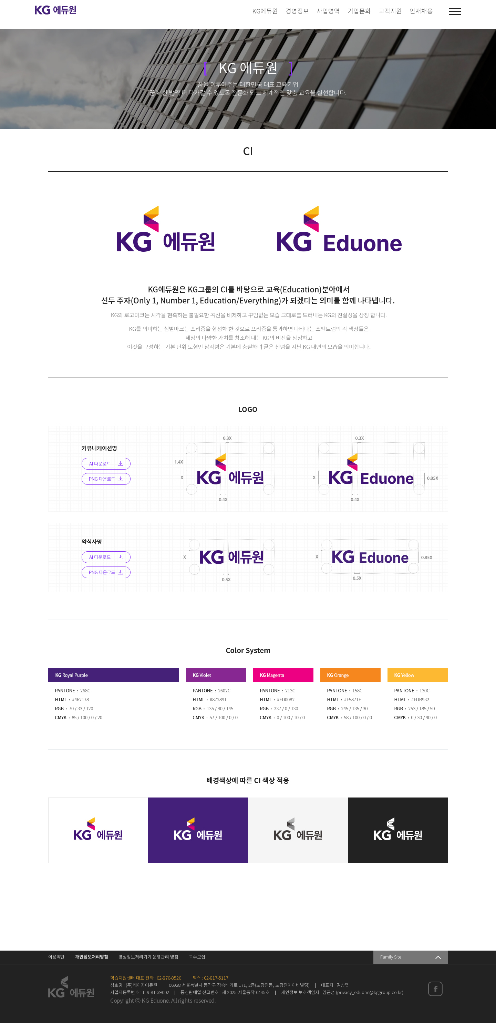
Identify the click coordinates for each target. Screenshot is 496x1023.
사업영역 (328, 11)
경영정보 (297, 11)
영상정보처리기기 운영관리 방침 (148, 957)
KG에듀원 (265, 11)
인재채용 (421, 11)
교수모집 (197, 957)
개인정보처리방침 (91, 957)
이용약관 (56, 957)
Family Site (390, 957)
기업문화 (359, 11)
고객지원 (390, 11)
